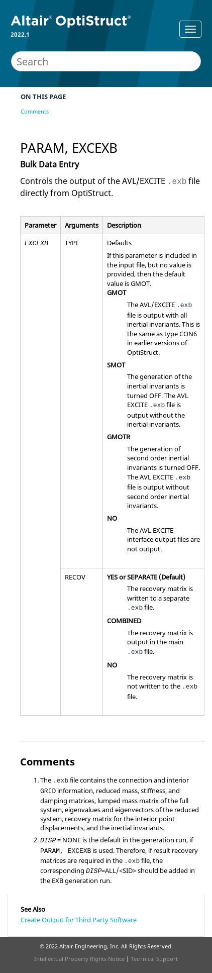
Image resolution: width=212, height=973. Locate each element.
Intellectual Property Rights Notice (79, 958)
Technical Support (154, 958)
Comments (35, 111)
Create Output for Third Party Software (79, 919)
